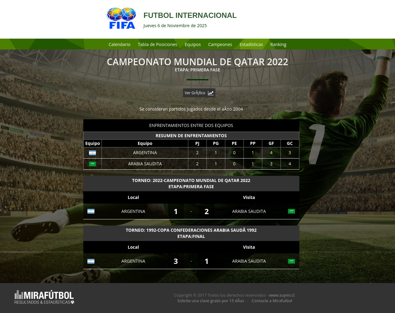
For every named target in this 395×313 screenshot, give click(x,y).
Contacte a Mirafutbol (272, 300)
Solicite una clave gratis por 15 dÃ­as (210, 300)
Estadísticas (251, 44)
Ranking (278, 44)
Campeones (220, 44)
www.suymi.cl (282, 295)
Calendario (120, 44)
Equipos (193, 44)
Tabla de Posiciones (157, 44)
